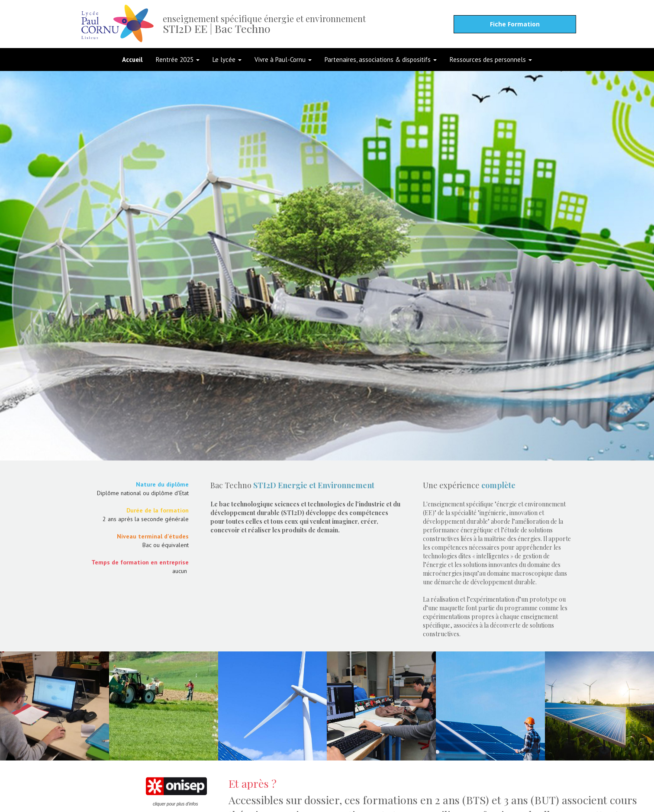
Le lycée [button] (227, 59)
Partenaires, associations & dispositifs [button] (381, 59)
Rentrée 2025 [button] (178, 59)
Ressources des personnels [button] (491, 59)
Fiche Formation (515, 24)
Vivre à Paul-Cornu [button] (283, 59)
